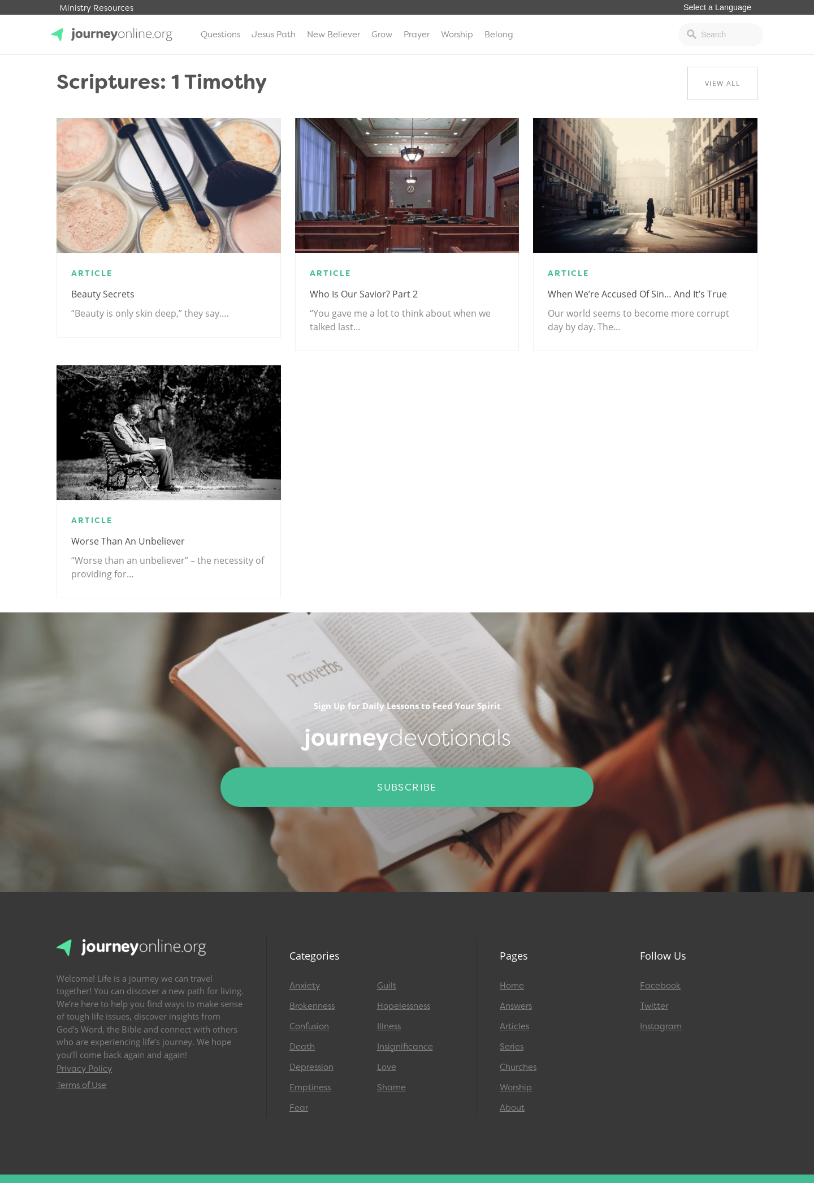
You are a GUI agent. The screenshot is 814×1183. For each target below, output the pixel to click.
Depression (311, 1067)
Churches (518, 1067)
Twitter (654, 1006)
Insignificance (405, 1046)
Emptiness (310, 1087)
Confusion (309, 1026)
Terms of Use (81, 1085)
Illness (389, 1026)
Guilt (386, 985)
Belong (498, 34)
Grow (381, 34)
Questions (220, 34)
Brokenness (312, 1006)
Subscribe (407, 787)
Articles (514, 1026)
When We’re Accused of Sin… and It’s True (637, 294)
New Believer (333, 34)
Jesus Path (274, 34)
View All (722, 83)
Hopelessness (403, 1006)
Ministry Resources (96, 8)
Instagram (661, 1026)
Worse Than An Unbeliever (128, 541)
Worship (457, 34)
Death (302, 1046)
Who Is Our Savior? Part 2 (364, 294)
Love (386, 1067)
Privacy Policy (84, 1068)
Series (511, 1046)
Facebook (660, 985)
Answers (516, 1006)
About (512, 1107)
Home (512, 985)
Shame (391, 1087)
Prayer (417, 34)
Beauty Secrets (103, 294)
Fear (298, 1107)
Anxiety (304, 985)
